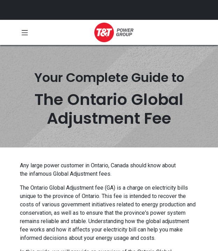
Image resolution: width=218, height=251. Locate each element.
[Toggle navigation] (25, 32)
